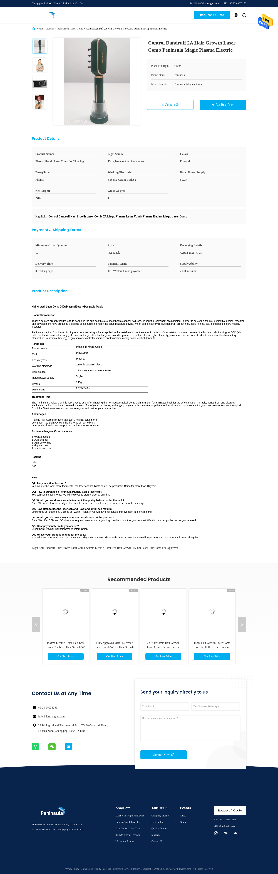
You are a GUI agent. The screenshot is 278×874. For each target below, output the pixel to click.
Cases (183, 815)
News (183, 822)
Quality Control (159, 828)
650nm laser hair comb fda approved (155, 547)
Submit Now (163, 755)
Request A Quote (212, 15)
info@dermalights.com (51, 716)
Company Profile (160, 815)
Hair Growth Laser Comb (70, 28)
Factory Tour (158, 822)
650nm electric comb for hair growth (108, 547)
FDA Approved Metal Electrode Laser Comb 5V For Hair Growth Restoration (114, 647)
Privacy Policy (71, 869)
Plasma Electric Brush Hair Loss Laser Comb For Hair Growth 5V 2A (66, 647)
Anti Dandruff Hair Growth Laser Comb (62, 547)
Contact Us (172, 105)
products (50, 28)
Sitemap (156, 835)
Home (40, 28)
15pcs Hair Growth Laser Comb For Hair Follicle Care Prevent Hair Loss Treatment (212, 647)
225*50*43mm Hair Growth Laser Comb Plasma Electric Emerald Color (163, 647)
